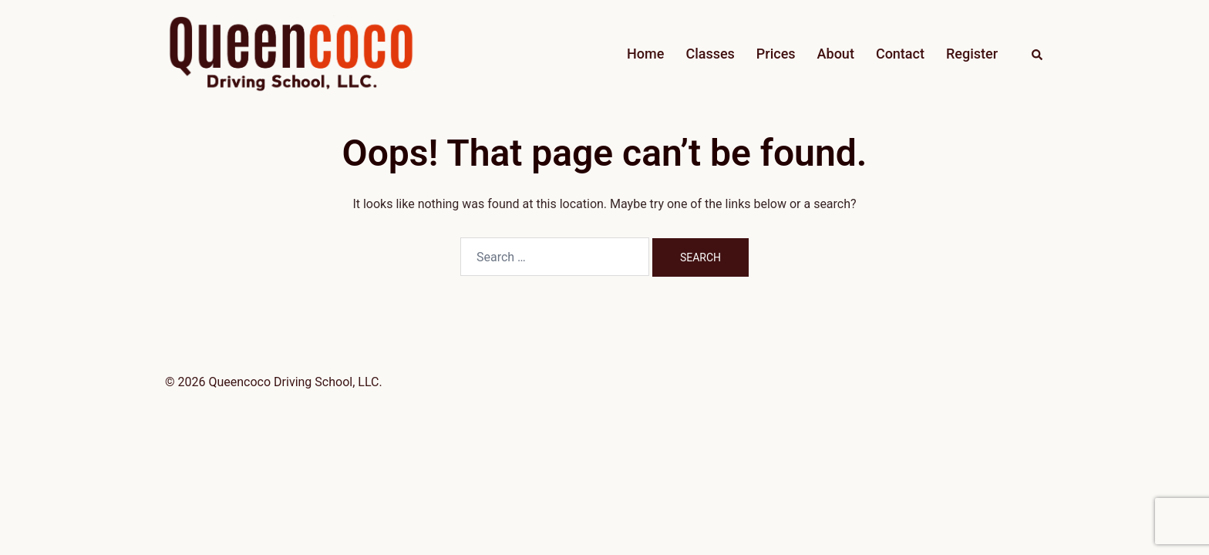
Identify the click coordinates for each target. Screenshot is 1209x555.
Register (972, 53)
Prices (776, 53)
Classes (709, 53)
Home (645, 53)
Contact (900, 53)
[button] (1038, 54)
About (835, 53)
